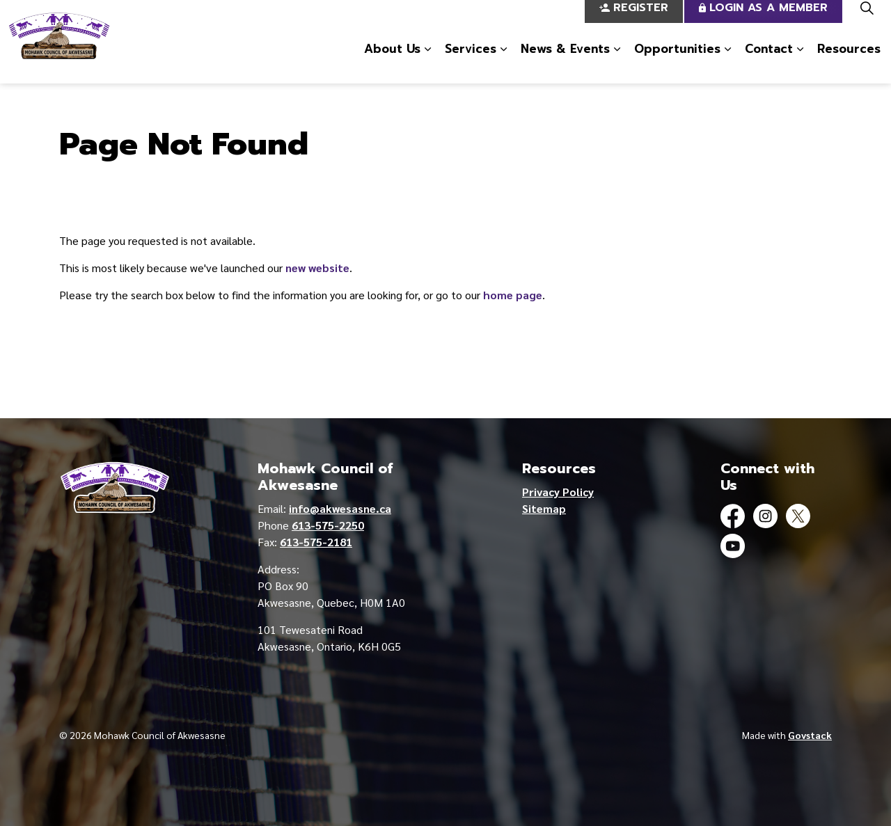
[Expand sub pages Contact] (800, 63)
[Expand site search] (867, 21)
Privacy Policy (558, 491)
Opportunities (677, 62)
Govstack (810, 735)
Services (470, 62)
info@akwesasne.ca (340, 508)
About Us (392, 62)
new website (317, 267)
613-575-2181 (316, 541)
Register (633, 21)
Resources (849, 62)
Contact (769, 62)
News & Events (565, 62)
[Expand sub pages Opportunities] (727, 63)
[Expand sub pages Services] (503, 63)
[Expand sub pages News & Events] (617, 63)
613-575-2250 (328, 525)
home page (512, 294)
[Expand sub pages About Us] (427, 63)
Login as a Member (763, 21)
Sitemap (544, 508)
